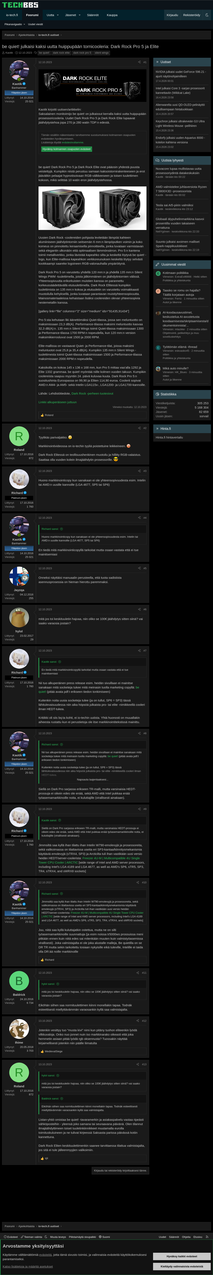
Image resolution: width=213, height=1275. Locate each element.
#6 (145, 609)
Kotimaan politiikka (175, 273)
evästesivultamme (72, 142)
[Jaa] (139, 62)
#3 (145, 471)
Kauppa (112, 15)
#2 (145, 428)
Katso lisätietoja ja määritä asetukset (28, 1266)
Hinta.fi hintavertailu (169, 437)
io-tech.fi (12, 15)
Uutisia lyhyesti (173, 160)
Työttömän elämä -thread (180, 347)
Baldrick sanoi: (50, 1098)
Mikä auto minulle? (175, 368)
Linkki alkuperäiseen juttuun (58, 402)
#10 (144, 882)
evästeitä (45, 1254)
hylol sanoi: (48, 983)
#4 (145, 517)
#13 (144, 1064)
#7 (145, 650)
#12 (144, 1020)
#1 (145, 62)
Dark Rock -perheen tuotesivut (92, 393)
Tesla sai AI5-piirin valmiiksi (174, 205)
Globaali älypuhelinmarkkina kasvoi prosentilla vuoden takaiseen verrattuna (180, 223)
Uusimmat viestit (174, 264)
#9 (145, 809)
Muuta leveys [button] (58, 1236)
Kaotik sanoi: (49, 661)
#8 (145, 733)
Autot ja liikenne (172, 302)
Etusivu (197, 1236)
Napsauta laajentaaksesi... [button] (92, 779)
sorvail (204, 416)
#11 (144, 972)
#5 (145, 568)
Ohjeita (186, 1236)
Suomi (104, 1236)
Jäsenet (70, 15)
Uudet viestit (35, 24)
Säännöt (93, 15)
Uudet (162, 1236)
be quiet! (44, 52)
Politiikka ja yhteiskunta (176, 280)
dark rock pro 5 (82, 52)
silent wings (102, 52)
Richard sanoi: (50, 528)
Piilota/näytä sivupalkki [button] (82, 1236)
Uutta (50, 15)
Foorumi (32, 15)
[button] (58, 15)
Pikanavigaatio (13, 24)
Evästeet (11, 1236)
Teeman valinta (32, 1236)
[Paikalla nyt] (19, 79)
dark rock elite (61, 52)
